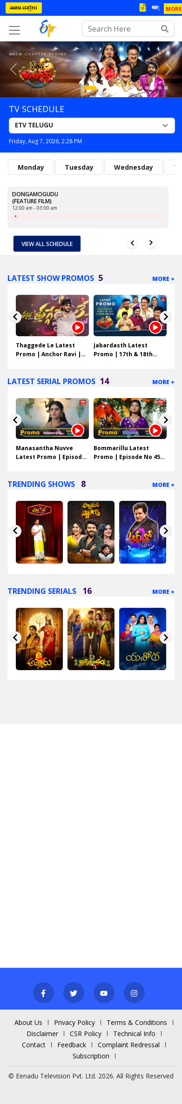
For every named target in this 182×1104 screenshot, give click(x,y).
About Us (28, 1022)
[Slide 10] (153, 88)
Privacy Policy (74, 1022)
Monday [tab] (31, 167)
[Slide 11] (160, 88)
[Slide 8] (140, 88)
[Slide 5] (120, 88)
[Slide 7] (133, 88)
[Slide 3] (107, 88)
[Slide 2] (101, 88)
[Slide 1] (90, 88)
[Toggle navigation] (14, 30)
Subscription (91, 1055)
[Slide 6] (127, 88)
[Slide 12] (166, 88)
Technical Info (134, 1033)
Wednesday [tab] (133, 167)
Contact (34, 1044)
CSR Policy (85, 1033)
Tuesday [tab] (79, 167)
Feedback (71, 1044)
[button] (13, 69)
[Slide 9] (146, 88)
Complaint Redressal (129, 1044)
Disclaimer (42, 1033)
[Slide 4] (114, 88)
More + (163, 279)
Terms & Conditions (137, 1022)
